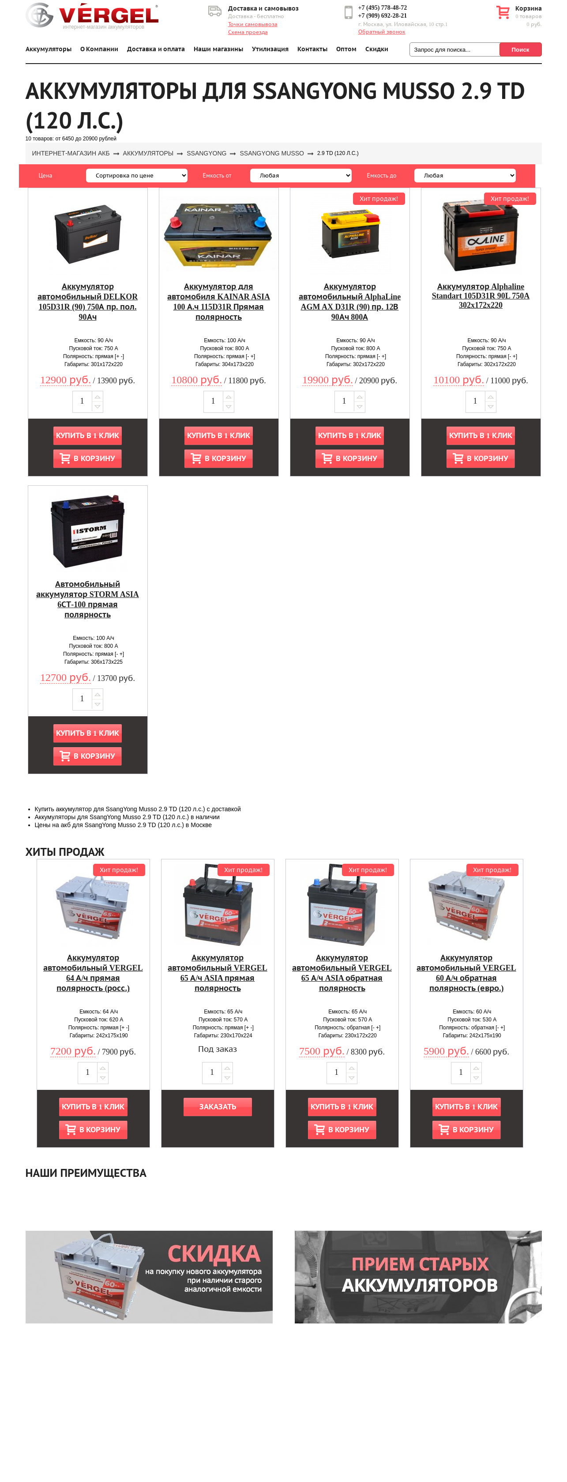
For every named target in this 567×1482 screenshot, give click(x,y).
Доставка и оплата (156, 49)
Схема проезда (248, 32)
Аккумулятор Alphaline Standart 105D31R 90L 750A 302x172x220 (481, 296)
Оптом (346, 49)
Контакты (312, 49)
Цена (46, 175)
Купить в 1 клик (87, 435)
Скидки (376, 49)
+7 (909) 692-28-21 (382, 15)
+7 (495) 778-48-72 (382, 7)
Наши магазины (218, 49)
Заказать (217, 1107)
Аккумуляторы (48, 49)
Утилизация (270, 49)
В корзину (94, 458)
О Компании (99, 49)
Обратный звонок (382, 32)
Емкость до (382, 175)
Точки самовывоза (253, 24)
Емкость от (217, 175)
